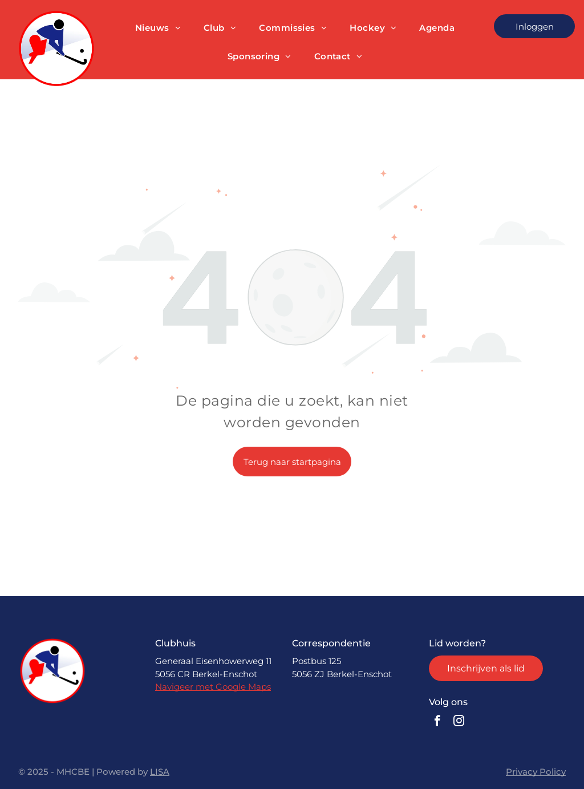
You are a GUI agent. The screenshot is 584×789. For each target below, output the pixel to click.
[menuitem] (158, 28)
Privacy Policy (536, 771)
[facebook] (437, 722)
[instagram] (459, 722)
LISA (159, 771)
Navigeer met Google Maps (213, 686)
